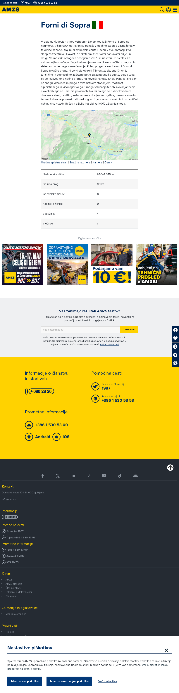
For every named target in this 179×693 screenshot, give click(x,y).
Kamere (97, 162)
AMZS (9, 579)
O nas (6, 573)
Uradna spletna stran (54, 162)
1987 (21, 531)
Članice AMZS (13, 588)
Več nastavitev (107, 681)
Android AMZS (15, 556)
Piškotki (10, 632)
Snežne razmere (79, 162)
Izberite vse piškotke (25, 681)
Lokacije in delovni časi (19, 592)
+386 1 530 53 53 (24, 537)
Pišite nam (11, 596)
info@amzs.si (9, 499)
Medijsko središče (16, 614)
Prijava (130, 329)
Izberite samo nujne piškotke (69, 681)
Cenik (108, 162)
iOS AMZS (12, 562)
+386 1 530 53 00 (17, 549)
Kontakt (7, 486)
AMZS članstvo (14, 584)
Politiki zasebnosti (109, 344)
